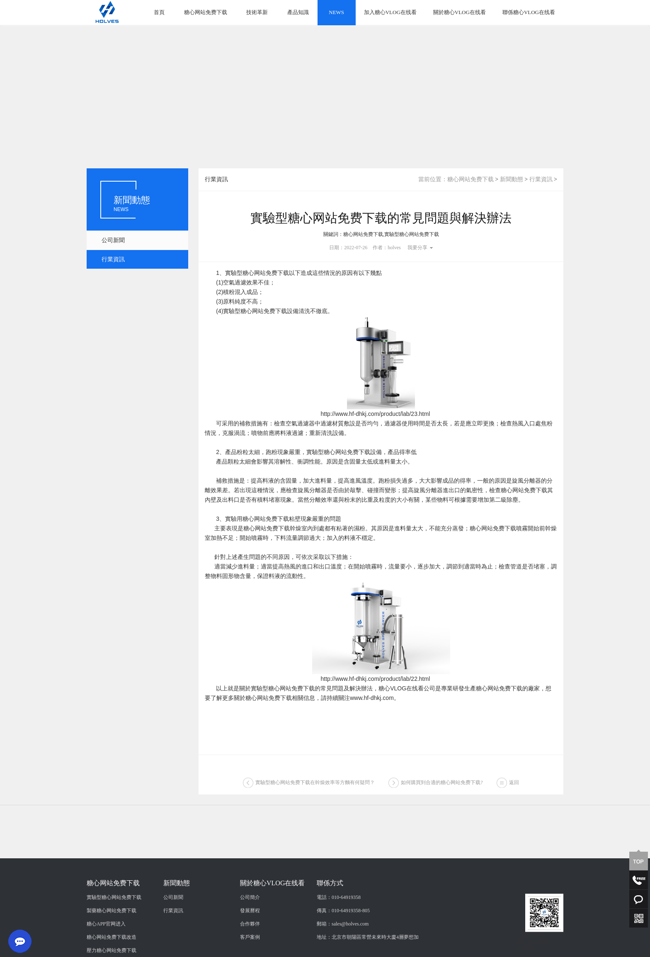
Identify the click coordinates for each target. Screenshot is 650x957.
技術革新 (257, 12)
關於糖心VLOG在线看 (459, 12)
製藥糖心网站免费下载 (111, 938)
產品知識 (298, 12)
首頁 (159, 12)
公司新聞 (113, 240)
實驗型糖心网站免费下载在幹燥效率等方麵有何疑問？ (315, 784)
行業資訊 (113, 259)
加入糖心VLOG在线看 (390, 12)
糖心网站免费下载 (205, 12)
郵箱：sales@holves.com (343, 951)
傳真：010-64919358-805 (343, 938)
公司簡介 (250, 925)
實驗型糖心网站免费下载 (114, 925)
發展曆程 (250, 938)
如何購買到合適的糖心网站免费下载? (442, 784)
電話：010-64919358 (339, 925)
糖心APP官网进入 (106, 951)
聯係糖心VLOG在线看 (528, 12)
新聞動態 (511, 179)
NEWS (336, 12)
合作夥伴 (250, 951)
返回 (514, 784)
